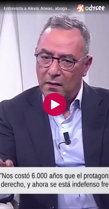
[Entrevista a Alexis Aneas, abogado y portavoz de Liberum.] (38, 8)
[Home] (90, 8)
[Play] (54, 104)
